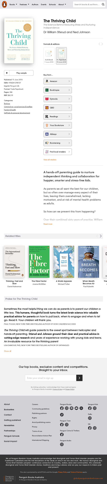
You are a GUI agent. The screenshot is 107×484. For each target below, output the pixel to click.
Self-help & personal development (17, 113)
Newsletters (9, 425)
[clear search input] (103, 4)
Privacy (34, 426)
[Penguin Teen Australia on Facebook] (62, 424)
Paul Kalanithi (88, 286)
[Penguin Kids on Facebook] (90, 408)
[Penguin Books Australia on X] (71, 408)
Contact (8, 415)
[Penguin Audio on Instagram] (62, 444)
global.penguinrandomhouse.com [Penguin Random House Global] (88, 478)
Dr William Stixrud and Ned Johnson (67, 32)
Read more (48, 224)
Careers (35, 404)
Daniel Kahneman (14, 286)
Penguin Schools (11, 436)
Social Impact (10, 441)
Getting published (12, 420)
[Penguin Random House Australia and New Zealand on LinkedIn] (81, 408)
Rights (34, 417)
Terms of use (37, 431)
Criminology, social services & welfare (18, 106)
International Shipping (40, 440)
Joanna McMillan (39, 284)
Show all (7, 351)
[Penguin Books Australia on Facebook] (62, 408)
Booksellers (9, 409)
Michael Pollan (64, 284)
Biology (7, 103)
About (7, 404)
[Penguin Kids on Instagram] (94, 408)
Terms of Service (76, 472)
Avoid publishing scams (41, 422)
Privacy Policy (69, 389)
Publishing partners (39, 413)
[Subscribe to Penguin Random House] (79, 378)
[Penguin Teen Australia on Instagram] (66, 424)
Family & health (10, 109)
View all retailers (50, 159)
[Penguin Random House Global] (11, 478)
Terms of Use (57, 389)
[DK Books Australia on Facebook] (90, 428)
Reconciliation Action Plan (42, 435)
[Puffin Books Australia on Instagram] (90, 418)
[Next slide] (101, 236)
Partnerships (9, 430)
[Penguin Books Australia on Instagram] (66, 408)
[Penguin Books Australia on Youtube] (76, 408)
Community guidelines (40, 409)
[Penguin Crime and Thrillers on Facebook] (62, 434)
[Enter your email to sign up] (50, 378)
